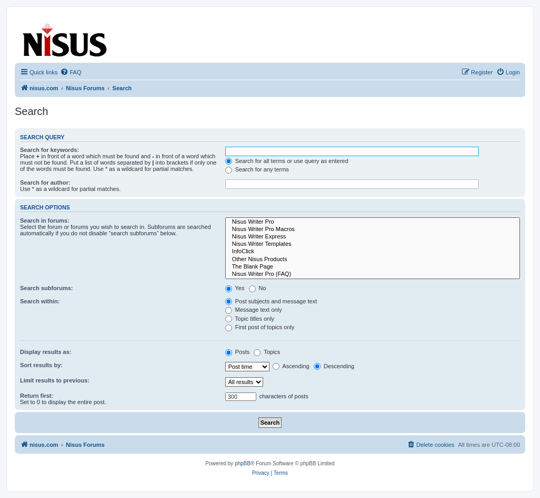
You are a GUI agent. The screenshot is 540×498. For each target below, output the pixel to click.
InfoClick (372, 251)
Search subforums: (46, 288)
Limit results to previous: (54, 380)
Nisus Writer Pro (372, 222)
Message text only (253, 310)
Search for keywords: (49, 150)
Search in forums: (45, 220)
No (257, 288)
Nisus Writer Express (372, 237)
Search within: (40, 301)
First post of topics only (260, 327)
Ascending (291, 366)
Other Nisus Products (372, 259)
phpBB (242, 463)
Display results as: (45, 352)
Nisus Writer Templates (372, 244)
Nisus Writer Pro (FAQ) (372, 274)
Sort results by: (41, 365)
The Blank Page (372, 267)
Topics (267, 352)
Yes (235, 288)
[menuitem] (70, 72)
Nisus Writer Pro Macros (372, 229)
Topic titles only (249, 318)
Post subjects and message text (271, 301)
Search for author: (45, 182)
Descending (334, 366)
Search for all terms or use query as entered (287, 161)
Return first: (36, 395)
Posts (237, 352)
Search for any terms (257, 169)
